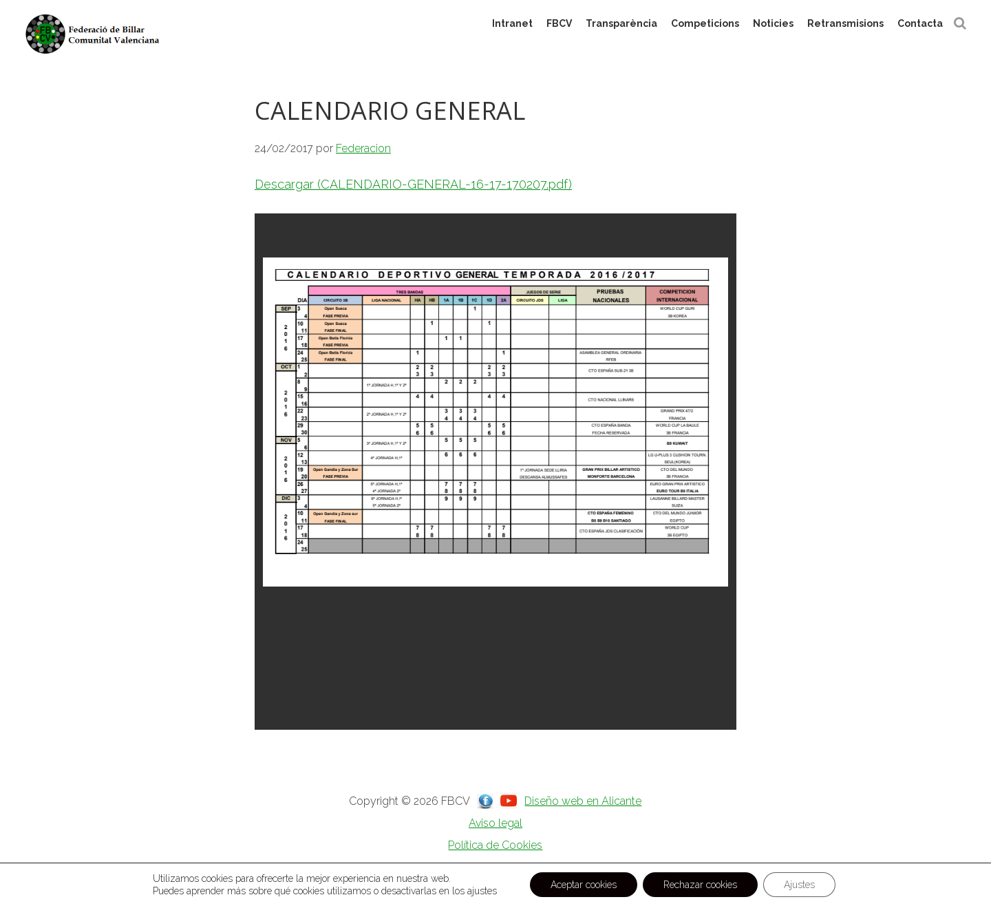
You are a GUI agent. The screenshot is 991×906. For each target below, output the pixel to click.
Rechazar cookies (700, 884)
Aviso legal (495, 823)
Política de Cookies (495, 845)
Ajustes (799, 884)
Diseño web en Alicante (582, 801)
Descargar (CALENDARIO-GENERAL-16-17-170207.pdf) (413, 184)
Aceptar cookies (584, 884)
